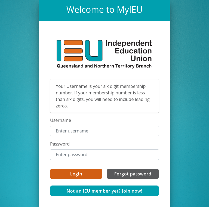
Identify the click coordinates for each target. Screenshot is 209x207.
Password (60, 144)
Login (76, 174)
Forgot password (132, 174)
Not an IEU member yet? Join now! (105, 191)
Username (60, 120)
